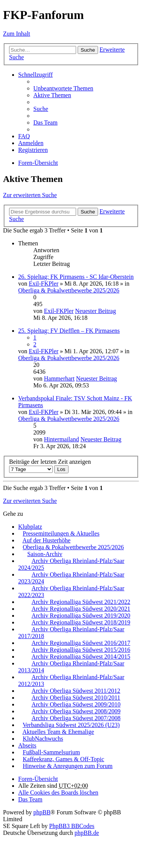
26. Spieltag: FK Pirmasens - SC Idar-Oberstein (76, 276)
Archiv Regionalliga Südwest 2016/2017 (80, 643)
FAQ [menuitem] (24, 136)
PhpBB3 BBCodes (72, 826)
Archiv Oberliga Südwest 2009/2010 (75, 704)
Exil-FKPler (43, 283)
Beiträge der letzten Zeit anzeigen (50, 465)
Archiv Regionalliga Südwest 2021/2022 (80, 602)
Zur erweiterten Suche (30, 195)
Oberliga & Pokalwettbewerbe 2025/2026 (68, 290)
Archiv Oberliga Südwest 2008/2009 (75, 711)
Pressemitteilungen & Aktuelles (61, 533)
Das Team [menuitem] (45, 122)
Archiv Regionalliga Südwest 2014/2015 (80, 656)
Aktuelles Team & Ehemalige (58, 732)
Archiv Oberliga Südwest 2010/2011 (75, 697)
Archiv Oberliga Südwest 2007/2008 (75, 718)
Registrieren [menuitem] (33, 150)
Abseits (27, 745)
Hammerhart (59, 378)
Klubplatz (30, 526)
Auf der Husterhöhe (46, 540)
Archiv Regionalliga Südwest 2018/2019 (80, 622)
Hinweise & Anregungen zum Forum (67, 766)
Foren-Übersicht (38, 779)
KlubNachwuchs (43, 738)
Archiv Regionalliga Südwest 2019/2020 (80, 615)
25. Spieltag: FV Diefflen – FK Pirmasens (69, 330)
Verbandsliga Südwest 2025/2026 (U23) (71, 725)
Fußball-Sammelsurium (51, 752)
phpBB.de (87, 833)
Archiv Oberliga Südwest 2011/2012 (75, 690)
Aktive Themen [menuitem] (52, 95)
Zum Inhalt (16, 33)
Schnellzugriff (35, 74)
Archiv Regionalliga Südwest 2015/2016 (80, 649)
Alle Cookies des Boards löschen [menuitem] (58, 792)
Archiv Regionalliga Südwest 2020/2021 (80, 608)
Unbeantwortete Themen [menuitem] (63, 88)
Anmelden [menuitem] (31, 143)
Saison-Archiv (44, 554)
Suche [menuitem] (40, 109)
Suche (88, 50)
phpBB (41, 812)
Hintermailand (61, 439)
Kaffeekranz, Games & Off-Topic (63, 759)
